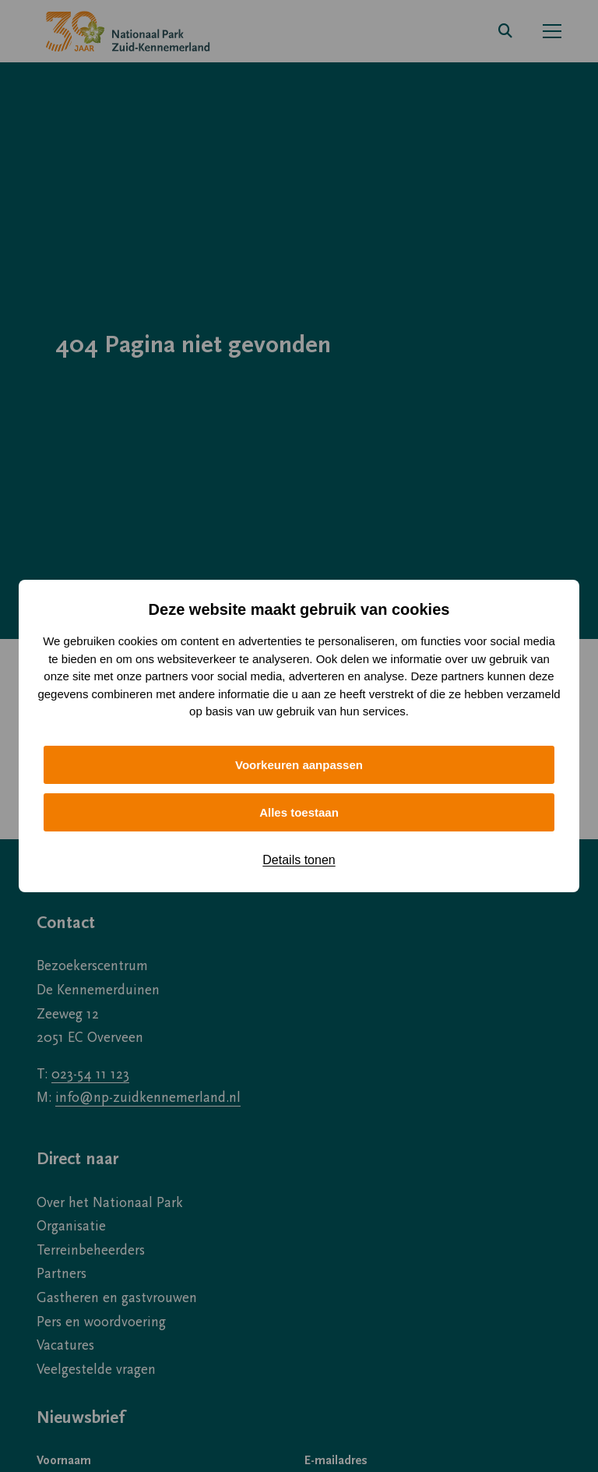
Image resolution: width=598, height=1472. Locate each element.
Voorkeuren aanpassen (299, 764)
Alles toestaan (299, 812)
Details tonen (298, 860)
